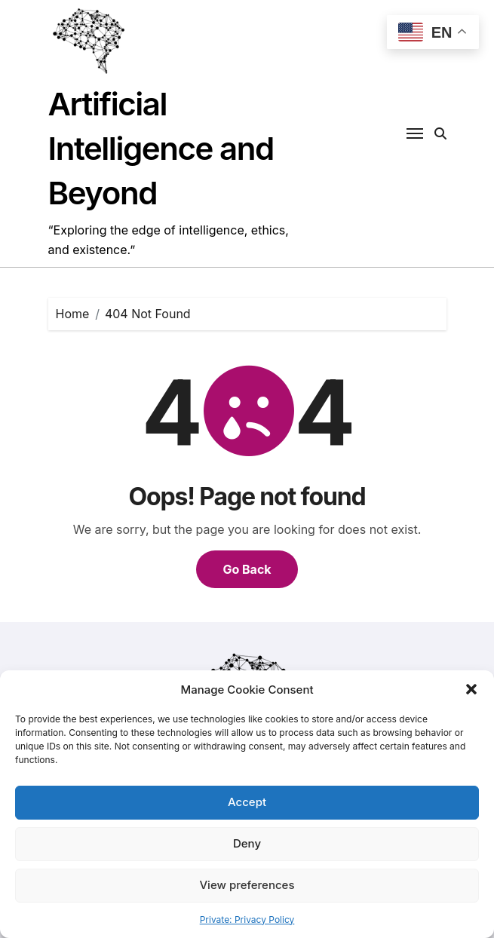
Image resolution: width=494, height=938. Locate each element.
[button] (471, 689)
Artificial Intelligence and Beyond (161, 148)
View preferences (246, 885)
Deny (247, 843)
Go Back (246, 569)
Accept (247, 802)
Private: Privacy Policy (247, 919)
